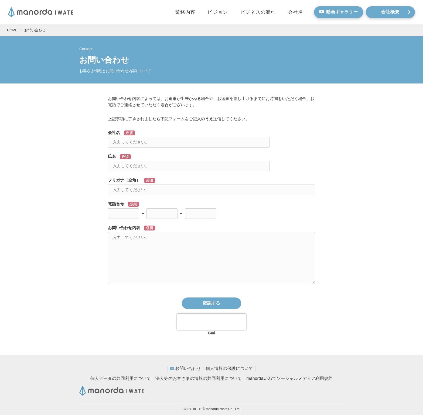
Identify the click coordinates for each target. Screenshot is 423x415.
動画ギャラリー (338, 11)
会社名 (295, 12)
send (211, 332)
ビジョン (217, 12)
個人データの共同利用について (120, 378)
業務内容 (185, 12)
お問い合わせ (188, 368)
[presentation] (211, 322)
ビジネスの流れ (258, 12)
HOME (12, 30)
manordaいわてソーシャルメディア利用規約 (289, 378)
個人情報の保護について (229, 368)
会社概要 (396, 11)
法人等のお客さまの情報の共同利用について (198, 378)
